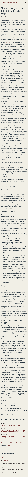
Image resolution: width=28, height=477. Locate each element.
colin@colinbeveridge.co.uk (8, 457)
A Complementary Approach (12, 442)
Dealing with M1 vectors (10, 425)
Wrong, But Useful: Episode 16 (13, 431)
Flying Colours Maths (9, 2)
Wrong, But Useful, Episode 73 (13, 437)
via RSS (8, 445)
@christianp (9, 42)
